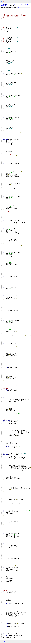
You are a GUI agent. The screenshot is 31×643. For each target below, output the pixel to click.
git (9, 4)
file (18, 7)
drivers (28, 4)
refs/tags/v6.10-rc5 (22, 4)
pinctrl (2, 5)
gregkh (12, 4)
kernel (7, 4)
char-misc (16, 4)
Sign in (29, 1)
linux (2, 4)
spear (6, 5)
